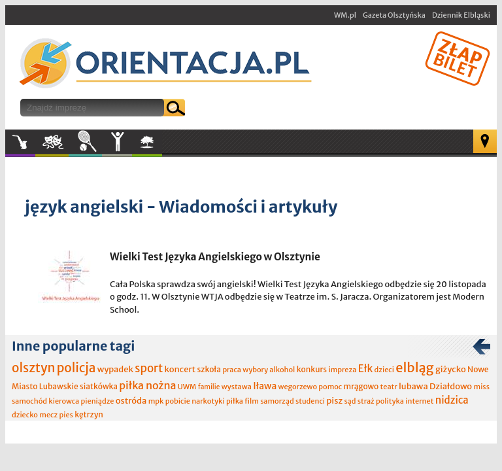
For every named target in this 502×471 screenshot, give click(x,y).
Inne (117, 142)
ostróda (131, 400)
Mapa (485, 141)
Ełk (365, 368)
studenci (310, 401)
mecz (48, 414)
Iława (264, 386)
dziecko (25, 414)
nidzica (452, 400)
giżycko (450, 369)
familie (209, 387)
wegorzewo (297, 386)
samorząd (276, 401)
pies (66, 414)
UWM (187, 386)
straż (366, 401)
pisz (334, 400)
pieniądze (97, 401)
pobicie (177, 401)
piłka (234, 401)
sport (149, 368)
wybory (255, 369)
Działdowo (450, 386)
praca (231, 369)
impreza (342, 369)
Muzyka (20, 142)
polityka (390, 401)
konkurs (312, 369)
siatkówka (99, 386)
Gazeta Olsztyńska (394, 15)
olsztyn (33, 367)
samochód (29, 401)
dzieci (384, 369)
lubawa (413, 386)
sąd (350, 401)
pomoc (330, 386)
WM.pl (345, 15)
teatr (388, 386)
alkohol (282, 369)
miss (481, 386)
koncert (179, 369)
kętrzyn (89, 414)
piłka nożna (147, 385)
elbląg (414, 367)
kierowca (63, 401)
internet (419, 401)
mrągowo (361, 386)
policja (76, 367)
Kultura (52, 142)
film (251, 401)
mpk (156, 401)
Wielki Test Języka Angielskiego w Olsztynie (215, 257)
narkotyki (208, 401)
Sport (85, 142)
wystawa (237, 386)
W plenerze (161, 145)
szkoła (209, 369)
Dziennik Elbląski (461, 15)
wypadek (115, 369)
